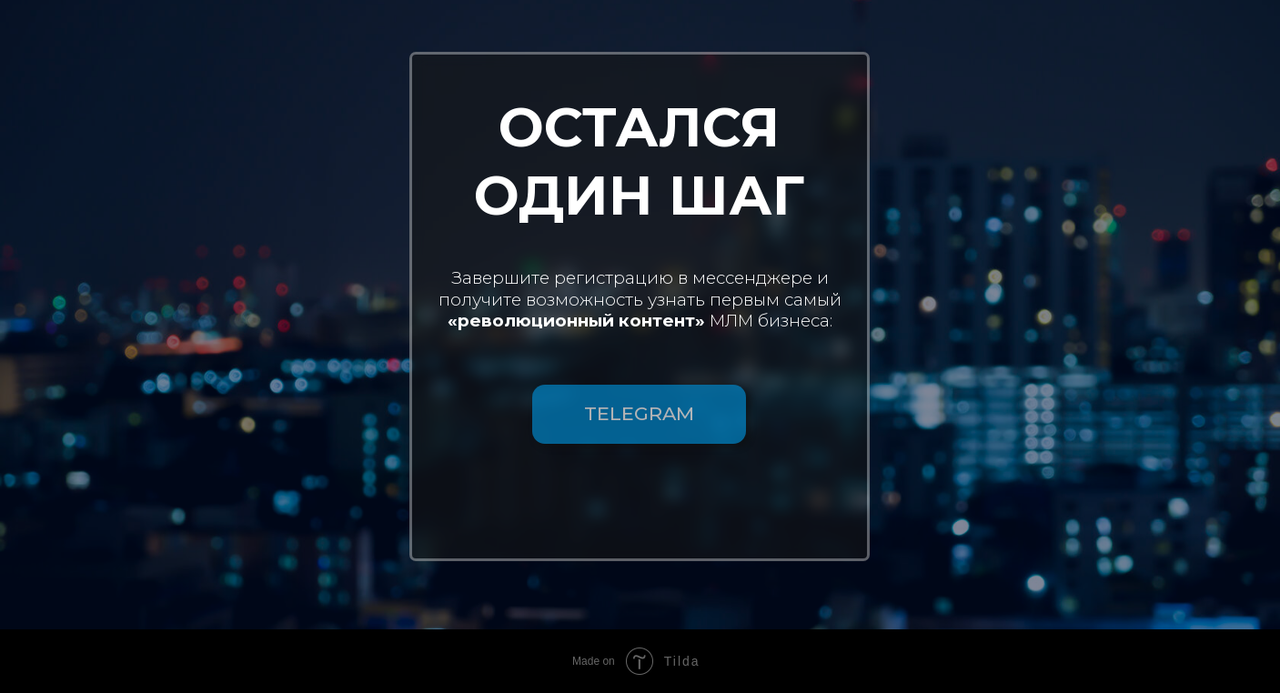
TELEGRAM (639, 413)
